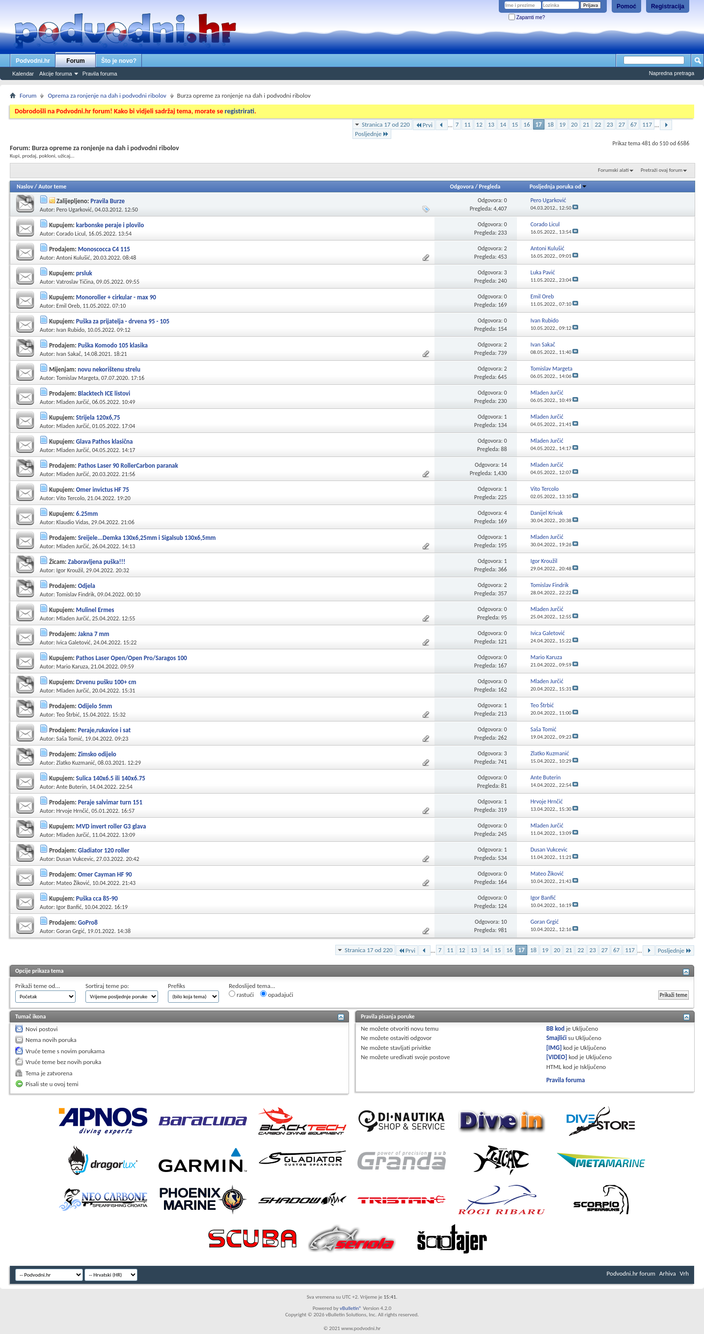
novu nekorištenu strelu (109, 369)
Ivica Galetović (73, 642)
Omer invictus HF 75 (102, 489)
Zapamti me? (527, 17)
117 (647, 124)
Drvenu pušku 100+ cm (106, 682)
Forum (75, 60)
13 (491, 124)
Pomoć (626, 6)
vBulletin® (351, 1308)
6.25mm (87, 513)
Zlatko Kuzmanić (75, 762)
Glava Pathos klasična (104, 441)
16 (526, 124)
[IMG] (554, 1047)
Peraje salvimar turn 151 (110, 802)
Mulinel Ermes (95, 610)
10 (504, 921)
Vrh (684, 1273)
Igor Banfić (69, 907)
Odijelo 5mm (95, 706)
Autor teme (52, 186)
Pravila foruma (99, 74)
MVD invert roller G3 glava (111, 826)
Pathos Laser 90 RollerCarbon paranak (128, 465)
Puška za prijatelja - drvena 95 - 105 (122, 321)
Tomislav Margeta (77, 377)
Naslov (25, 186)
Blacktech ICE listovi (104, 393)
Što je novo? (118, 60)
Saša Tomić (69, 738)
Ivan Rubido (70, 329)
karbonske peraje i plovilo (110, 225)
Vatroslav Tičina (75, 281)
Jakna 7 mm (93, 634)
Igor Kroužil (69, 570)
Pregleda (490, 186)
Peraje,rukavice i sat (104, 730)
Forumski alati (613, 170)
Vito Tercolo (70, 498)
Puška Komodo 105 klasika (113, 345)
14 (503, 124)
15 (515, 124)
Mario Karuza (72, 666)
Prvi (424, 125)
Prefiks (176, 985)
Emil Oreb (68, 305)
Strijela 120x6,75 (98, 417)
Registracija (667, 6)
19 (562, 124)
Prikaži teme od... (37, 985)
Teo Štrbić (68, 714)
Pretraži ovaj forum (661, 170)
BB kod (555, 1028)
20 (574, 124)
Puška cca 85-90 (97, 898)
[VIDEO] (557, 1057)
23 (610, 124)
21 (586, 124)
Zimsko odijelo (97, 754)
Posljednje (372, 133)
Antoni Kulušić (73, 257)
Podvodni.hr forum (631, 1273)
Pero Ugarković (74, 209)
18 (550, 124)
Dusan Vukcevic (74, 858)
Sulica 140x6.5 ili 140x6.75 (110, 778)
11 (467, 124)
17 (539, 124)
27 (622, 124)
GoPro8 (88, 922)
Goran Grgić (70, 931)
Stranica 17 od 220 (386, 124)
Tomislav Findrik (75, 594)
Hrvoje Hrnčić (72, 810)
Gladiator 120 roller (104, 850)
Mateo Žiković (73, 883)
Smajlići (556, 1037)
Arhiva (667, 1273)
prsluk (84, 273)
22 (598, 124)
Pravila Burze (107, 201)
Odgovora (462, 186)
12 (479, 124)
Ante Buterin (71, 786)
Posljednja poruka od (558, 186)
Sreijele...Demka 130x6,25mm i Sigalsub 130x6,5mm (147, 537)
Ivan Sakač (68, 353)
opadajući (276, 994)
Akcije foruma (55, 74)
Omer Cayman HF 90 (105, 874)
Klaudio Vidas (72, 522)
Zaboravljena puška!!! (96, 561)
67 (633, 124)
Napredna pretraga (671, 73)
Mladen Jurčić (72, 402)
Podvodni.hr (33, 60)
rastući (241, 994)
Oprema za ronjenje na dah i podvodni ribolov (107, 95)
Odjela (86, 585)
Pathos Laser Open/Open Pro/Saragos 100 (131, 658)
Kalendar (23, 74)
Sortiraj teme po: (107, 985)
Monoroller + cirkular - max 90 (116, 297)
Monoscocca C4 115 (104, 249)
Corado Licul (71, 233)
